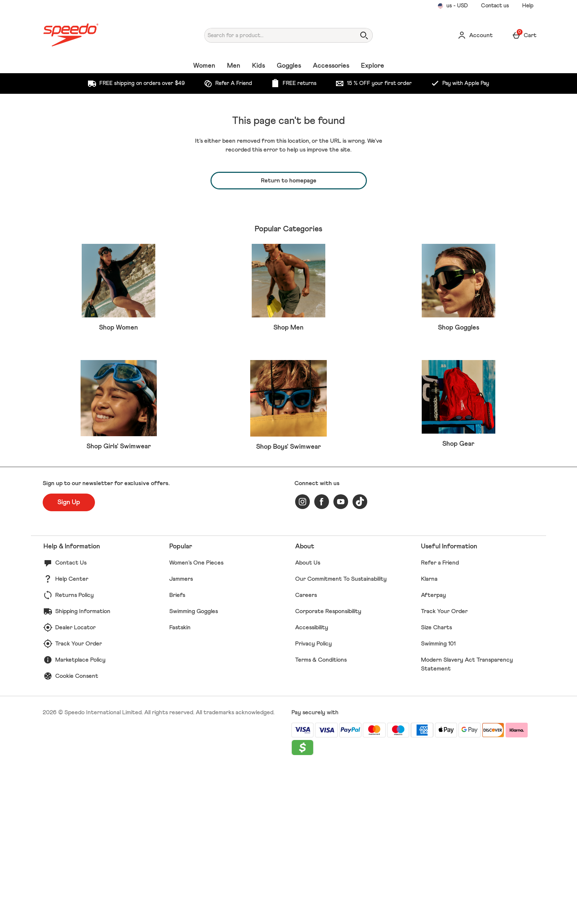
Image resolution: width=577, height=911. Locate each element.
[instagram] (302, 646)
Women (204, 66)
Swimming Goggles (193, 755)
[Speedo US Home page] (106, 35)
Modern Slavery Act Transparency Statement (467, 808)
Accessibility (311, 772)
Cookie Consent (76, 820)
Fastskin (180, 772)
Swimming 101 (438, 788)
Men (233, 66)
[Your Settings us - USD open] (452, 6)
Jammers (181, 723)
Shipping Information (82, 755)
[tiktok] (360, 646)
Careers (306, 739)
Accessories (331, 66)
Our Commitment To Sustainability (341, 723)
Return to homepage (288, 181)
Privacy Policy (313, 788)
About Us (307, 707)
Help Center (71, 723)
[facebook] (322, 646)
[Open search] (364, 35)
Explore (372, 66)
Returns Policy (74, 739)
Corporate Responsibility (328, 755)
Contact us (495, 5)
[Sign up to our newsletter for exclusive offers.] (69, 646)
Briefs (177, 739)
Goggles (289, 66)
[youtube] (341, 646)
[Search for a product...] (273, 35)
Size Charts (436, 772)
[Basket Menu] (524, 35)
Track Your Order (78, 788)
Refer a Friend (440, 707)
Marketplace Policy (80, 804)
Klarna (429, 723)
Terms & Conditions (321, 804)
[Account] (475, 35)
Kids (258, 66)
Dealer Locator (75, 772)
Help (528, 5)
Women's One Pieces (196, 707)
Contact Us (70, 707)
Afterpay (433, 739)
